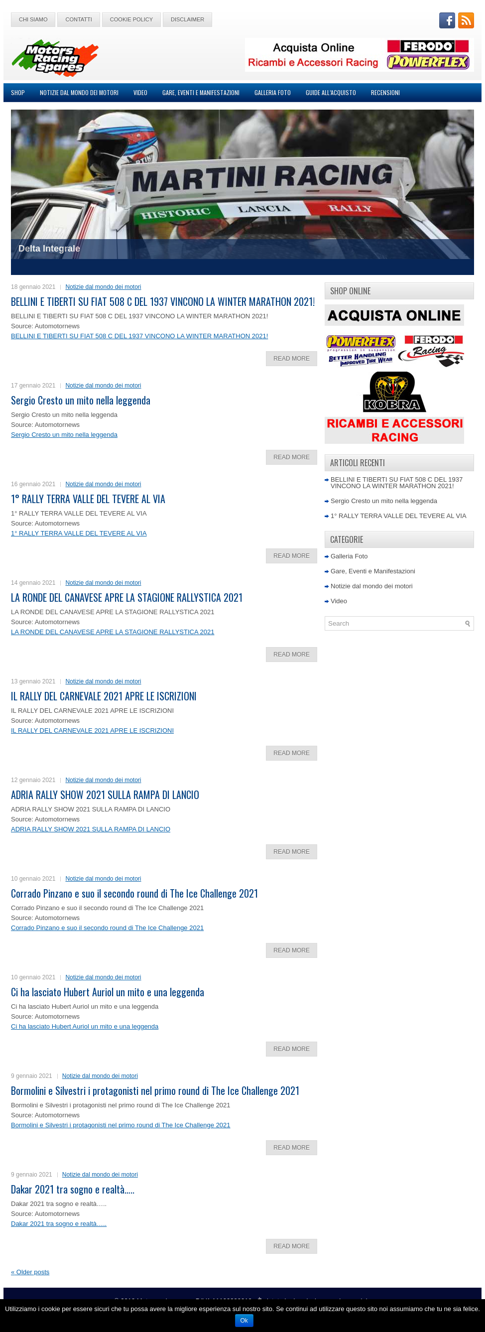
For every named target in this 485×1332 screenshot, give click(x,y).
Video (140, 92)
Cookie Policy (131, 19)
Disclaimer (187, 19)
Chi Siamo (33, 19)
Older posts (30, 1272)
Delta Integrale (49, 249)
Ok (244, 1320)
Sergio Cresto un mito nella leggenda (80, 400)
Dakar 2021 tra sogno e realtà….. (72, 1189)
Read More (291, 358)
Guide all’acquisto (331, 92)
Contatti (78, 19)
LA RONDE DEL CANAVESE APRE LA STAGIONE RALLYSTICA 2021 (126, 597)
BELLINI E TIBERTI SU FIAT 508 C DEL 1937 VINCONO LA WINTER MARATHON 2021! (163, 301)
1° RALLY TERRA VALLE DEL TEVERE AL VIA (88, 498)
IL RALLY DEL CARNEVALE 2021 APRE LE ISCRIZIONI (104, 695)
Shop (18, 92)
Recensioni (385, 92)
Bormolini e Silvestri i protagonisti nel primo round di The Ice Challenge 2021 (155, 1090)
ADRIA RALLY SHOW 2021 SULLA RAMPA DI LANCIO (105, 794)
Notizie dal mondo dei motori (79, 92)
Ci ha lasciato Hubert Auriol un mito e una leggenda (107, 991)
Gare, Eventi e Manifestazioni (201, 92)
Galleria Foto (272, 92)
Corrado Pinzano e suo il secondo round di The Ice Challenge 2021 (134, 893)
